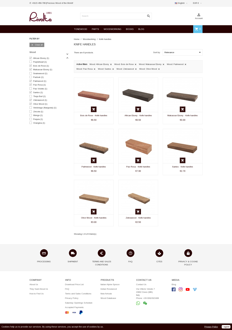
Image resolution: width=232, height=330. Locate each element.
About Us (33, 284)
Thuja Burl (39, 96)
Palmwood (39, 81)
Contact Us (141, 284)
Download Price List (74, 284)
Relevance (183, 52)
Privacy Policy (71, 298)
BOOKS (130, 29)
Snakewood (40, 73)
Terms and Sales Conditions (78, 293)
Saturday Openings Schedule (78, 303)
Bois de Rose (41, 66)
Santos (38, 92)
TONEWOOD (80, 29)
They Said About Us (38, 289)
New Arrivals (106, 293)
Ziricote (38, 111)
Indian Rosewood (109, 289)
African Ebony (41, 58)
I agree (226, 326)
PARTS (95, 29)
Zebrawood (40, 100)
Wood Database (108, 298)
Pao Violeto (40, 89)
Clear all (37, 45)
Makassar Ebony (42, 69)
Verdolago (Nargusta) (44, 108)
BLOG (141, 29)
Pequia (38, 119)
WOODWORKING (112, 29)
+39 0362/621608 (151, 298)
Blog (174, 284)
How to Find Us (36, 293)
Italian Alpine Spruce (110, 284)
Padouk (38, 77)
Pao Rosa (39, 85)
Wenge (38, 115)
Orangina (39, 123)
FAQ (67, 289)
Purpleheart (40, 62)
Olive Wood (40, 104)
